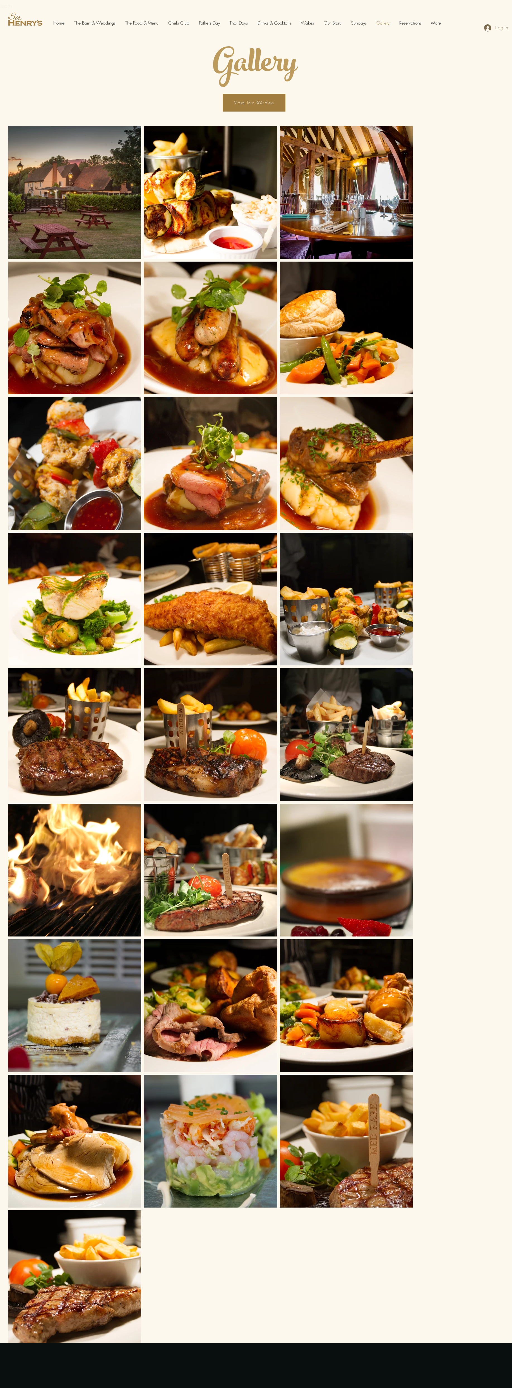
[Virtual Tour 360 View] (254, 103)
